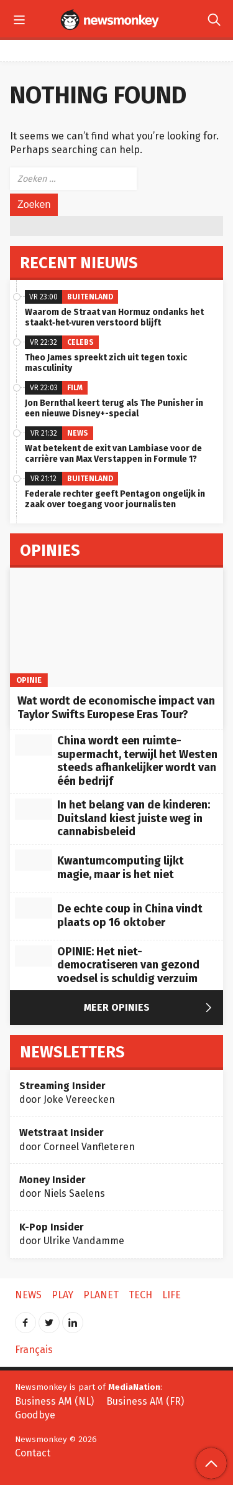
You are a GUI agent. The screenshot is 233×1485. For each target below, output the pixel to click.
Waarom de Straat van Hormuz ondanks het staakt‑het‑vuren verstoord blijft (114, 317)
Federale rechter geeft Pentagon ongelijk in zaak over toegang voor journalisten (115, 499)
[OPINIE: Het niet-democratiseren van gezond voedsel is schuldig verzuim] (33, 956)
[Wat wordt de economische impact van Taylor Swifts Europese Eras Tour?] (116, 628)
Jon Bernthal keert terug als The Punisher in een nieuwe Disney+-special (114, 408)
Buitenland (90, 297)
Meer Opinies (150, 1008)
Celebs (80, 342)
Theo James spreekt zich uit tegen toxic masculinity (106, 362)
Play (62, 1295)
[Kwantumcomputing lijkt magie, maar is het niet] (33, 860)
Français (34, 1350)
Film (75, 387)
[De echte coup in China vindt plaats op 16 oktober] (33, 908)
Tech (140, 1295)
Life (171, 1295)
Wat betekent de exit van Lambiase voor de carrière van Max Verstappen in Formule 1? (113, 453)
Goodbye (35, 1415)
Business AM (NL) (54, 1401)
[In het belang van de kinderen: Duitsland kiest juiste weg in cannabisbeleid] (33, 809)
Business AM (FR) (145, 1401)
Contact (32, 1453)
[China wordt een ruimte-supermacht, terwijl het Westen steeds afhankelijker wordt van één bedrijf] (33, 745)
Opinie (29, 680)
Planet (101, 1295)
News (77, 433)
